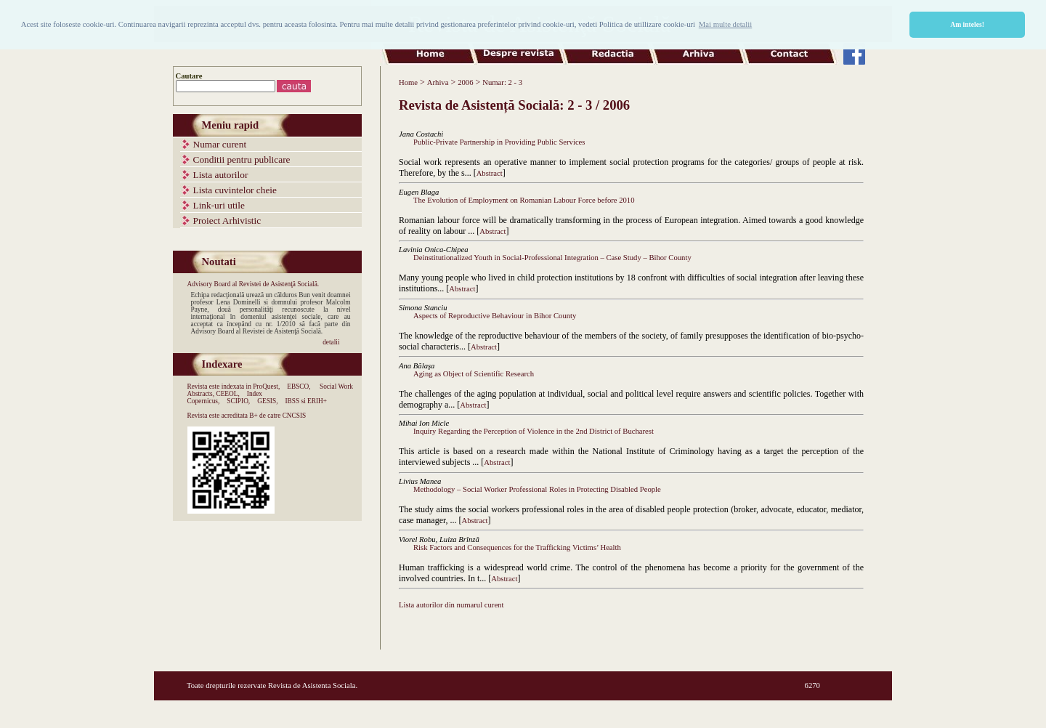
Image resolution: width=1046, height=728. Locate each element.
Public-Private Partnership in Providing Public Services (499, 142)
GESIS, (267, 401)
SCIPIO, (238, 401)
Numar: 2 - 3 (502, 82)
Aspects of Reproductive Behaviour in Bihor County (494, 316)
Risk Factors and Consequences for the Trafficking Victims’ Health (517, 547)
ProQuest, (266, 386)
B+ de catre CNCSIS (277, 415)
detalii (331, 342)
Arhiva (438, 82)
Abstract (490, 173)
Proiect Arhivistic (227, 220)
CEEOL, (227, 393)
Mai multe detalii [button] (725, 24)
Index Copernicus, (225, 397)
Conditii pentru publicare (242, 159)
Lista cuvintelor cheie (235, 190)
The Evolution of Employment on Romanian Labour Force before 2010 (524, 200)
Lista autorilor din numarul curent (451, 605)
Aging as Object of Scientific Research (473, 374)
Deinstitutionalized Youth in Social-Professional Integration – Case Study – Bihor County (552, 258)
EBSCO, (298, 386)
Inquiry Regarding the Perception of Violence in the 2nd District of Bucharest (533, 431)
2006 (465, 82)
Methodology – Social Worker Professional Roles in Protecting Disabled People (537, 489)
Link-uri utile (219, 205)
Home (408, 82)
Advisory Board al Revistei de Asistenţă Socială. (253, 284)
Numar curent (220, 144)
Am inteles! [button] (967, 24)
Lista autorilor (220, 174)
